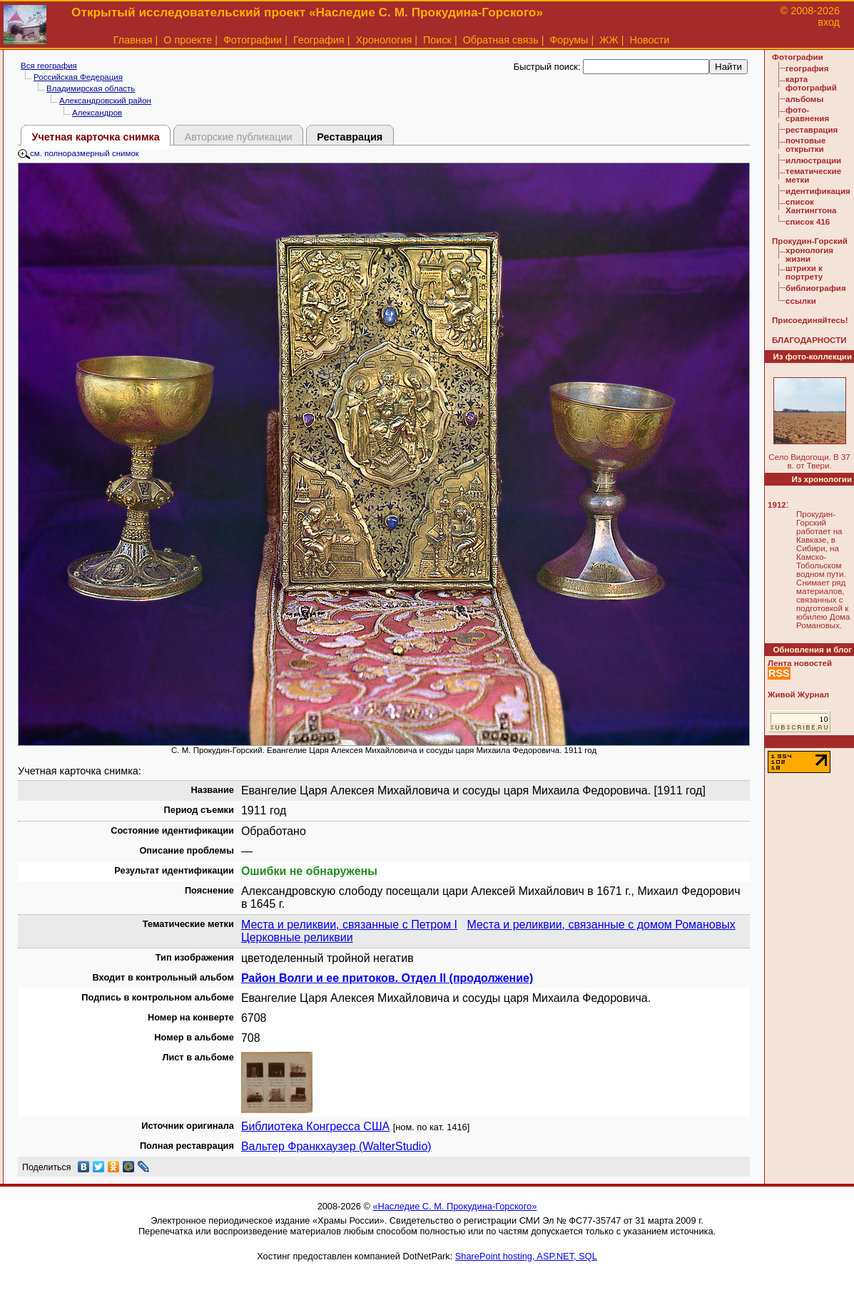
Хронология (383, 40)
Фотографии (252, 40)
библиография (816, 288)
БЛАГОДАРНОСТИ (809, 340)
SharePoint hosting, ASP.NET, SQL (526, 1256)
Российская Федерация (78, 77)
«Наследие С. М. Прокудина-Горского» (454, 1206)
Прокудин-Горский (810, 241)
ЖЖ (609, 40)
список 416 (808, 221)
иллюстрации (813, 160)
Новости (650, 40)
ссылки (801, 301)
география (807, 68)
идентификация (818, 191)
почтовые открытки (805, 144)
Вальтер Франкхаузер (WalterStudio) (336, 1146)
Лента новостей (800, 663)
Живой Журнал (798, 694)
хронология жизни (809, 254)
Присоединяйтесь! (810, 320)
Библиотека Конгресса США (315, 1126)
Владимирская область (90, 88)
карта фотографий (811, 83)
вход (829, 22)
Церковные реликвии (297, 937)
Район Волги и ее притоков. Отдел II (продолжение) (387, 978)
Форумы (568, 40)
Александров (97, 112)
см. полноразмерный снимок (78, 153)
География (319, 40)
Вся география (49, 65)
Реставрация (349, 137)
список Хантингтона (811, 206)
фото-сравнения (807, 114)
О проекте (187, 40)
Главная (133, 40)
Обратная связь (501, 40)
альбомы (804, 99)
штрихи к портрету (804, 272)
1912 (777, 505)
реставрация (812, 130)
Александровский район (105, 100)
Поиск (437, 40)
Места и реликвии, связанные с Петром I (349, 924)
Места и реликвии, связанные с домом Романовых (601, 924)
